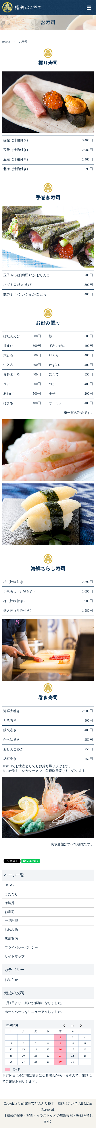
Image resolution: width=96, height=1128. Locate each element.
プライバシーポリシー (21, 947)
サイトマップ (15, 956)
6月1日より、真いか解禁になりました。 (34, 1003)
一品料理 (11, 921)
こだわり (11, 894)
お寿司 (10, 912)
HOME (6, 41)
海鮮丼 (10, 903)
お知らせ (11, 980)
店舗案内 (11, 938)
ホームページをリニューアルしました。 (34, 1012)
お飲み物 (11, 929)
